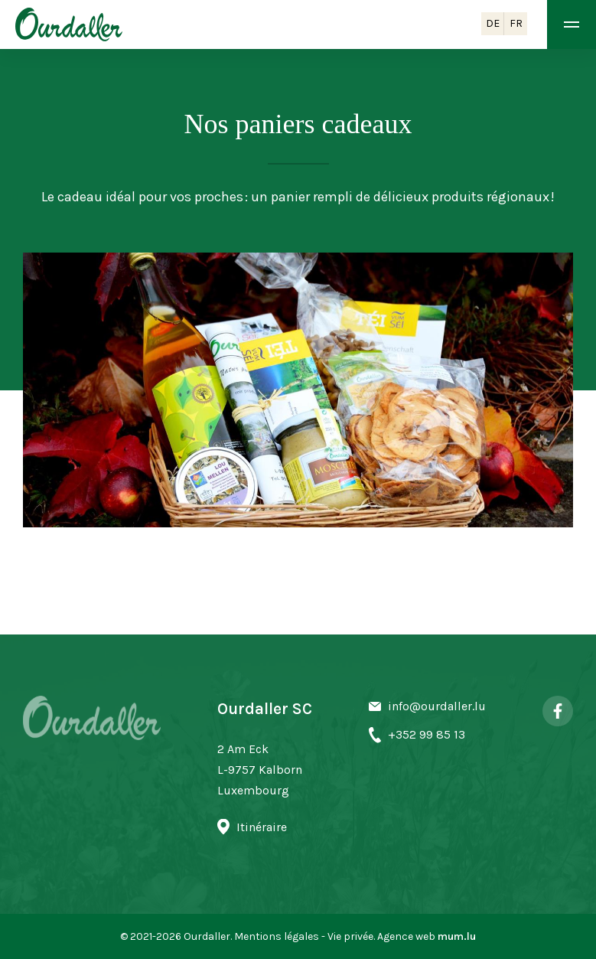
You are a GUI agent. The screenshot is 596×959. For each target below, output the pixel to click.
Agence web (406, 936)
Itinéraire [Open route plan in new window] (261, 827)
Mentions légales (276, 936)
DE (493, 23)
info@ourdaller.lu (437, 706)
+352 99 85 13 (426, 734)
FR (516, 23)
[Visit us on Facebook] (557, 711)
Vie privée (350, 936)
